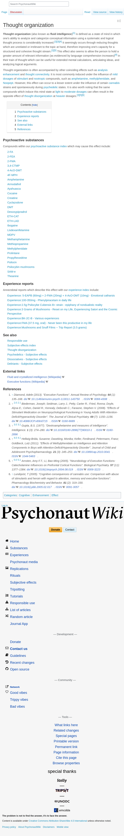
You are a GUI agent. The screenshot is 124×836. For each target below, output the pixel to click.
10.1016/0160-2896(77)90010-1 (73, 430)
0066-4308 (100, 399)
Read (87, 12)
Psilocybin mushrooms (20, 266)
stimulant (22, 78)
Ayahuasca (14, 188)
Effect (55, 495)
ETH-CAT (13, 216)
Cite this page (66, 758)
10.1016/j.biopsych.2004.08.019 (53, 469)
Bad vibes (17, 706)
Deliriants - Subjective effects (24, 363)
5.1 (19, 460)
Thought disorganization (21, 349)
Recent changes (22, 663)
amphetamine (79, 78)
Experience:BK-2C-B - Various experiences (33, 318)
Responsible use (17, 340)
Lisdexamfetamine (18, 230)
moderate (70, 91)
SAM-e (11, 271)
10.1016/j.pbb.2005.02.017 (35, 487)
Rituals (15, 575)
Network (15, 687)
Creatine (12, 198)
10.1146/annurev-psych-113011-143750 (55, 399)
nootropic (39, 78)
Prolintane (13, 253)
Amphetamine (15, 179)
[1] (74, 33)
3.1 (19, 425)
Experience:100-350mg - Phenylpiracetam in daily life (39, 300)
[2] (55, 41)
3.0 (15, 425)
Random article (21, 617)
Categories (10, 495)
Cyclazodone (15, 202)
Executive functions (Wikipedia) (26, 381)
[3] (58, 41)
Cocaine (12, 193)
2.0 (15, 402)
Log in (5, 505)
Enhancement (41, 495)
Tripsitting (17, 589)
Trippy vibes (19, 699)
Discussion (16, 12)
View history (116, 12)
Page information (66, 752)
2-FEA (11, 156)
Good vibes (18, 693)
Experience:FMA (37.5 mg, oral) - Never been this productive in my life (49, 323)
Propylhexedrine (17, 257)
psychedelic (51, 87)
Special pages (66, 736)
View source (100, 12)
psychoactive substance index (49, 146)
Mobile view (62, 827)
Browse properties (66, 763)
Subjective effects (23, 582)
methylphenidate (99, 78)
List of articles (20, 610)
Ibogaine (12, 225)
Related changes (66, 730)
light (57, 91)
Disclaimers (48, 827)
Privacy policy (9, 827)
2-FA (10, 151)
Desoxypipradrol (17, 211)
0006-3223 (93, 469)
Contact (69, 529)
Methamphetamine (18, 239)
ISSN (87, 399)
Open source (19, 669)
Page (4, 12)
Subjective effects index (21, 345)
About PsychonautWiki (29, 827)
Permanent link (66, 747)
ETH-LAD (13, 221)
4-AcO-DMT (14, 170)
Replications (19, 569)
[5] (55, 50)
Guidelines (18, 656)
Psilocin (12, 262)
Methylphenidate (17, 248)
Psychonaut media (24, 562)
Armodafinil (14, 184)
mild (115, 74)
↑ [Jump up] (12, 394)
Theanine (13, 276)
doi (25, 399)
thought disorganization (38, 96)
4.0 (15, 438)
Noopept (8, 82)
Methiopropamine (17, 243)
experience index (78, 289)
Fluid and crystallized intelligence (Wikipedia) (34, 376)
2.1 (19, 402)
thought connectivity (37, 74)
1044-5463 (28, 456)
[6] (83, 95)
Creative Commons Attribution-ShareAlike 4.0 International (58, 821)
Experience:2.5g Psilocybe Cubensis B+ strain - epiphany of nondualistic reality (54, 304)
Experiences (19, 555)
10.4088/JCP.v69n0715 (33, 421)
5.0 (15, 460)
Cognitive (24, 495)
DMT (10, 207)
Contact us (18, 649)
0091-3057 (72, 487)
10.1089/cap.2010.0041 (96, 451)
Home (14, 541)
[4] (60, 41)
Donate (55, 529)
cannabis (114, 82)
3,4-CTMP (13, 165)
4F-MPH (12, 175)
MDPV (11, 234)
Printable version (66, 741)
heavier (60, 96)
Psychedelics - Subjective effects (27, 354)
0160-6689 (68, 421)
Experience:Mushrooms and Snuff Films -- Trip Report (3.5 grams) (47, 327)
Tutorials (16, 596)
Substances (19, 548)
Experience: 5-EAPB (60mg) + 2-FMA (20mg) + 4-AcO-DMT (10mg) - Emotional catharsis (61, 295)
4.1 (19, 438)
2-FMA (11, 161)
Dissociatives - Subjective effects (27, 359)
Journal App (19, 624)
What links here (66, 725)
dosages (8, 78)
